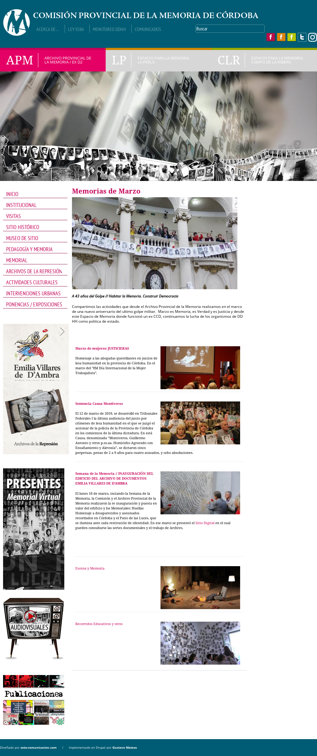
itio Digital (205, 523)
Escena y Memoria (89, 568)
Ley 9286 (76, 29)
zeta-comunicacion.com (39, 747)
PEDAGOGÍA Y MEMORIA (33, 249)
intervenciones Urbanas (33, 293)
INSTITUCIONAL (33, 205)
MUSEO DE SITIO (22, 238)
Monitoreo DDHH (109, 29)
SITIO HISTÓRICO (22, 227)
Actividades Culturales (33, 282)
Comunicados (148, 29)
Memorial (33, 260)
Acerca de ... (47, 29)
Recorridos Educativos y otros (99, 624)
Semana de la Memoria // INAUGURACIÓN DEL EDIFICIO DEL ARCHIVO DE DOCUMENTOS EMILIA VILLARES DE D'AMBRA (114, 478)
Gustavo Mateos (124, 747)
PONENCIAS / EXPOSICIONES (34, 304)
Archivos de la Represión (33, 271)
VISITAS (13, 216)
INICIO (12, 194)
